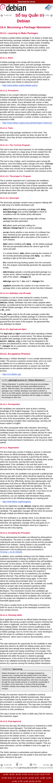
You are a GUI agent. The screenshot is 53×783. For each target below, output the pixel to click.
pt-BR (42, 778)
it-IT (14, 778)
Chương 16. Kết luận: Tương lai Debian (36, 766)
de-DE (18, 774)
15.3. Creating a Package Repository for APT (19, 766)
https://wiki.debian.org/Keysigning (16, 502)
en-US (30, 774)
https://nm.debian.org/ (11, 374)
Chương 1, (10, 552)
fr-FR (48, 774)
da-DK (12, 774)
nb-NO (31, 778)
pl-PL (37, 778)
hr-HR (4, 778)
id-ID (10, 778)
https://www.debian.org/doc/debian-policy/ (20, 85)
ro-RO (48, 778)
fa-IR (42, 774)
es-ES (36, 774)
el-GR (24, 774)
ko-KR (24, 778)
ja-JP (19, 778)
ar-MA (5, 774)
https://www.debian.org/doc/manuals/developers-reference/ (27, 123)
